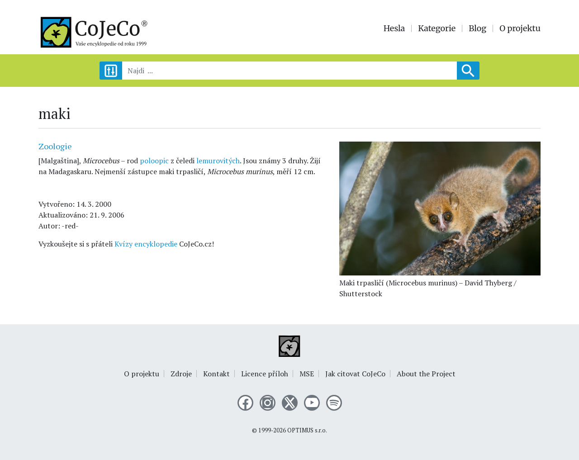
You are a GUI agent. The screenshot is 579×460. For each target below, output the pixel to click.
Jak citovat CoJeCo (355, 374)
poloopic (154, 161)
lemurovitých (218, 161)
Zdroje (181, 374)
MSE (306, 374)
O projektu (520, 28)
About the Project (426, 374)
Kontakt (216, 374)
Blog (477, 28)
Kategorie (437, 28)
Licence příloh (264, 374)
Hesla (394, 28)
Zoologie (55, 146)
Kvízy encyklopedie (145, 244)
